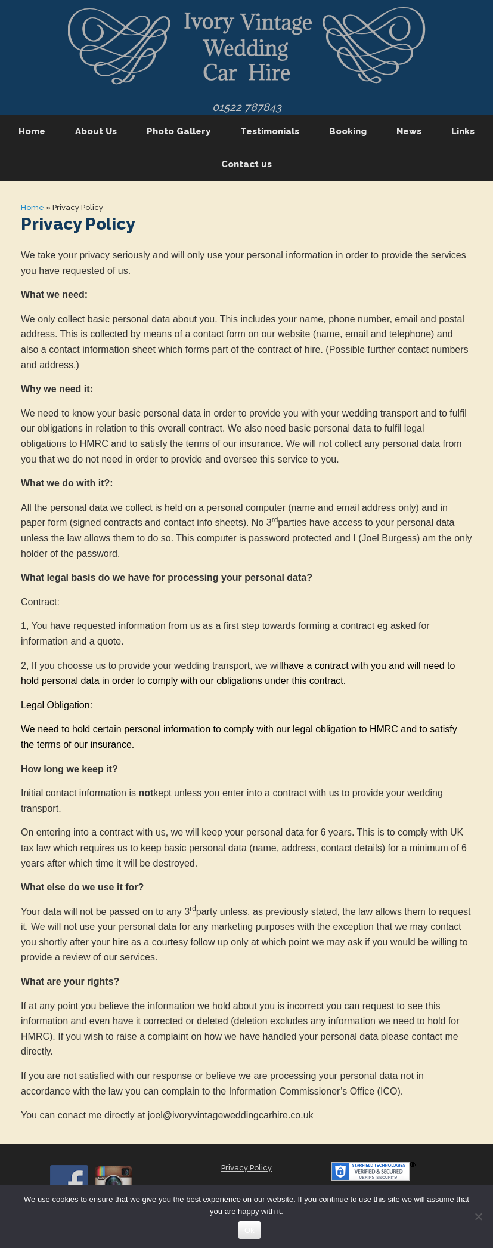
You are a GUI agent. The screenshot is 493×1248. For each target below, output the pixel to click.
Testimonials (269, 131)
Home (31, 131)
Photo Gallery (178, 131)
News (408, 131)
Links (463, 131)
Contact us (246, 164)
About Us (96, 131)
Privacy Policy (246, 1167)
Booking (348, 131)
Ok (249, 1230)
